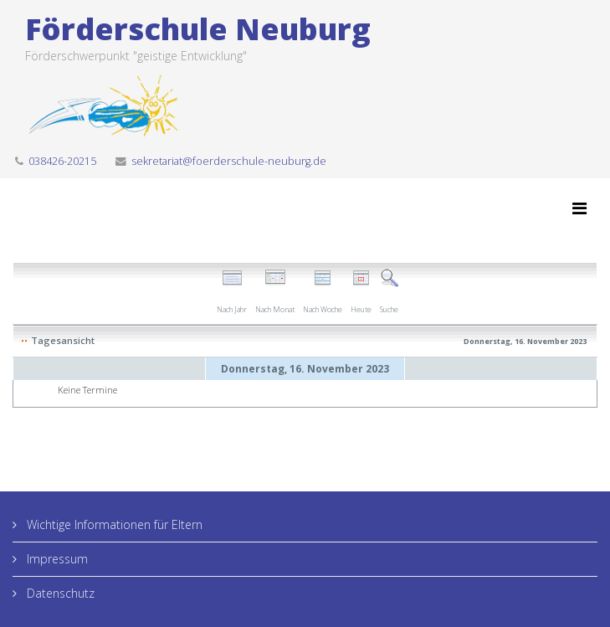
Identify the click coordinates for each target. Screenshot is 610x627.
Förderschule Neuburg (198, 28)
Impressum (55, 559)
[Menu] (579, 208)
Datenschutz (59, 593)
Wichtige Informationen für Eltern (112, 524)
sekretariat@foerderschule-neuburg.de (228, 161)
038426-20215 (62, 161)
